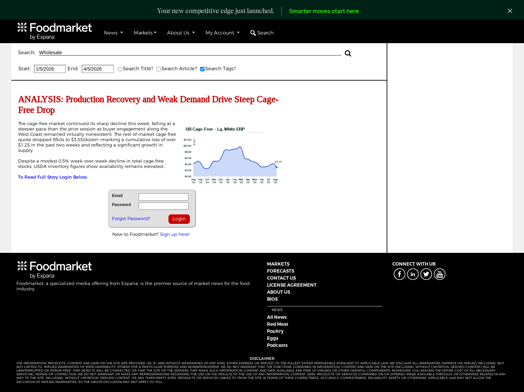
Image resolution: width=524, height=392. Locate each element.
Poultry (275, 331)
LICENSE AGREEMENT (291, 285)
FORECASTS (280, 271)
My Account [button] (221, 33)
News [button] (111, 33)
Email (117, 195)
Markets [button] (143, 33)
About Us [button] (179, 33)
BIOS (272, 299)
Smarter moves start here (324, 11)
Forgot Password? (131, 218)
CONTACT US (281, 278)
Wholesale (190, 53)
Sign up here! (174, 234)
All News (277, 317)
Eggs (272, 338)
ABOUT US (278, 292)
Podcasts (277, 345)
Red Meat (277, 324)
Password (121, 204)
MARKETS (278, 264)
